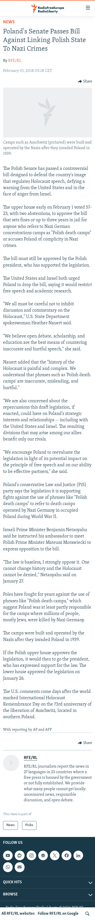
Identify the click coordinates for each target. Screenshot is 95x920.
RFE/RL (15, 61)
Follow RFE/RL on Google (58, 914)
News (9, 22)
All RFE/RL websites (18, 914)
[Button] (85, 81)
